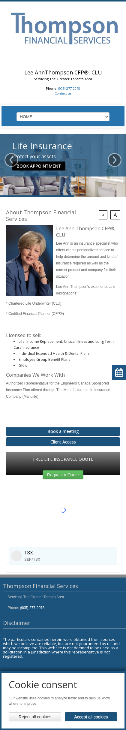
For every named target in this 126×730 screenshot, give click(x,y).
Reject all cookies (35, 716)
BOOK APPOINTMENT (38, 166)
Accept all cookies (91, 716)
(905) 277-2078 (69, 88)
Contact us (63, 93)
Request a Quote (63, 474)
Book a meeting (63, 431)
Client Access (63, 442)
